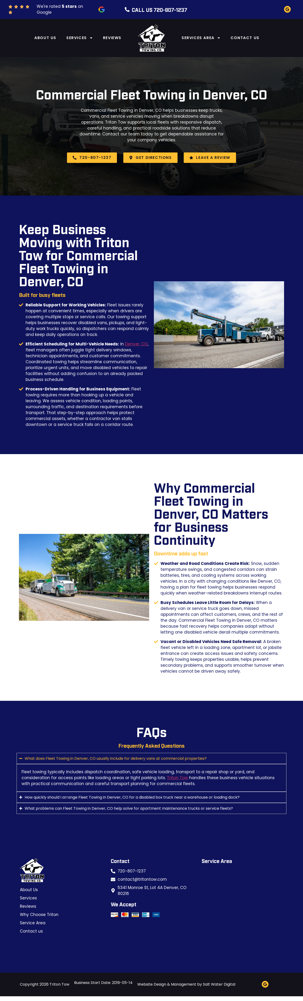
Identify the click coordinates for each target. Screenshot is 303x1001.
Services (79, 38)
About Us (45, 37)
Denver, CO (136, 344)
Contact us (245, 37)
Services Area (201, 38)
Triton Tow (177, 778)
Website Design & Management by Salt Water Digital (186, 984)
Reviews (112, 37)
